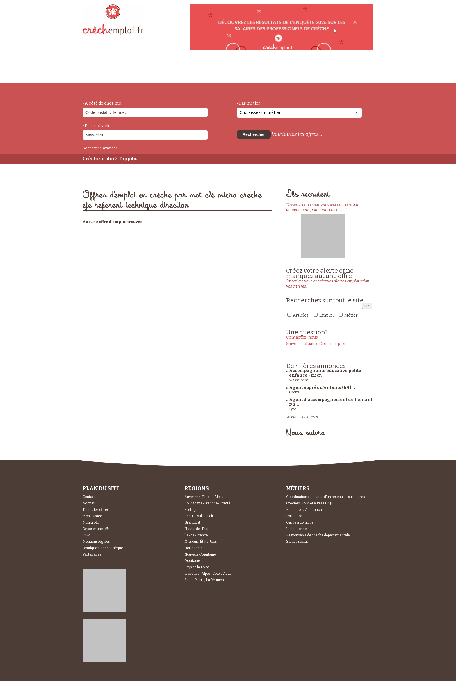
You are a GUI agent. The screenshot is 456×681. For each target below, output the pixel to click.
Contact (89, 497)
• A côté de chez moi (102, 103)
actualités (168, 70)
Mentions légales (96, 542)
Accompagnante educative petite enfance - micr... (325, 373)
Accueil (89, 503)
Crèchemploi (98, 158)
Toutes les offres (96, 510)
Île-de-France (196, 535)
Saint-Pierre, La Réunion (204, 580)
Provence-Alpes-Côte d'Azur (207, 574)
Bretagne (192, 510)
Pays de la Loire (196, 567)
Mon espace (92, 516)
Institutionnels (297, 529)
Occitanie (192, 561)
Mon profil (91, 522)
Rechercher (254, 134)
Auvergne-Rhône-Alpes (203, 497)
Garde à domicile (300, 522)
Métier (351, 315)
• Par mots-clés (98, 125)
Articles (301, 315)
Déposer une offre (97, 529)
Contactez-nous (302, 337)
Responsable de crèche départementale (318, 535)
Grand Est (192, 522)
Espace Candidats (280, 69)
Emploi (326, 315)
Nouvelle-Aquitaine (200, 554)
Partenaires (92, 554)
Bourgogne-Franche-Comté (207, 503)
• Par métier (248, 103)
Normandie (193, 548)
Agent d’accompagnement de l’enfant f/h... (330, 402)
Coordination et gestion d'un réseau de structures (325, 497)
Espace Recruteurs (343, 73)
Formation (294, 516)
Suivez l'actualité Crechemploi (315, 343)
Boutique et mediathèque (103, 548)
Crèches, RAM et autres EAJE (309, 503)
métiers (131, 73)
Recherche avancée (100, 148)
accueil (98, 75)
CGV (86, 535)
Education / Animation (304, 510)
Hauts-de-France (198, 529)
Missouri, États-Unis (200, 542)
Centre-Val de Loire (199, 516)
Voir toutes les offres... (297, 134)
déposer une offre (220, 70)
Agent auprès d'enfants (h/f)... (322, 387)
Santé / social (297, 542)
